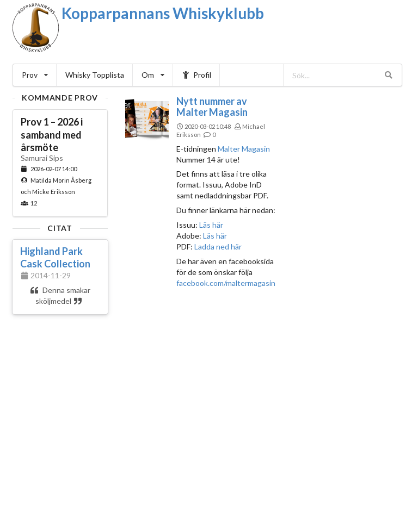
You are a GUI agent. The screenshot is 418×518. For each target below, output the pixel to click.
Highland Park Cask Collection (55, 257)
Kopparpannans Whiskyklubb (163, 13)
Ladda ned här (218, 246)
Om (153, 74)
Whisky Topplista (94, 74)
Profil (197, 74)
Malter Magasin (244, 148)
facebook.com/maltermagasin (225, 283)
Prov (35, 74)
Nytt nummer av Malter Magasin (212, 106)
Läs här (210, 224)
